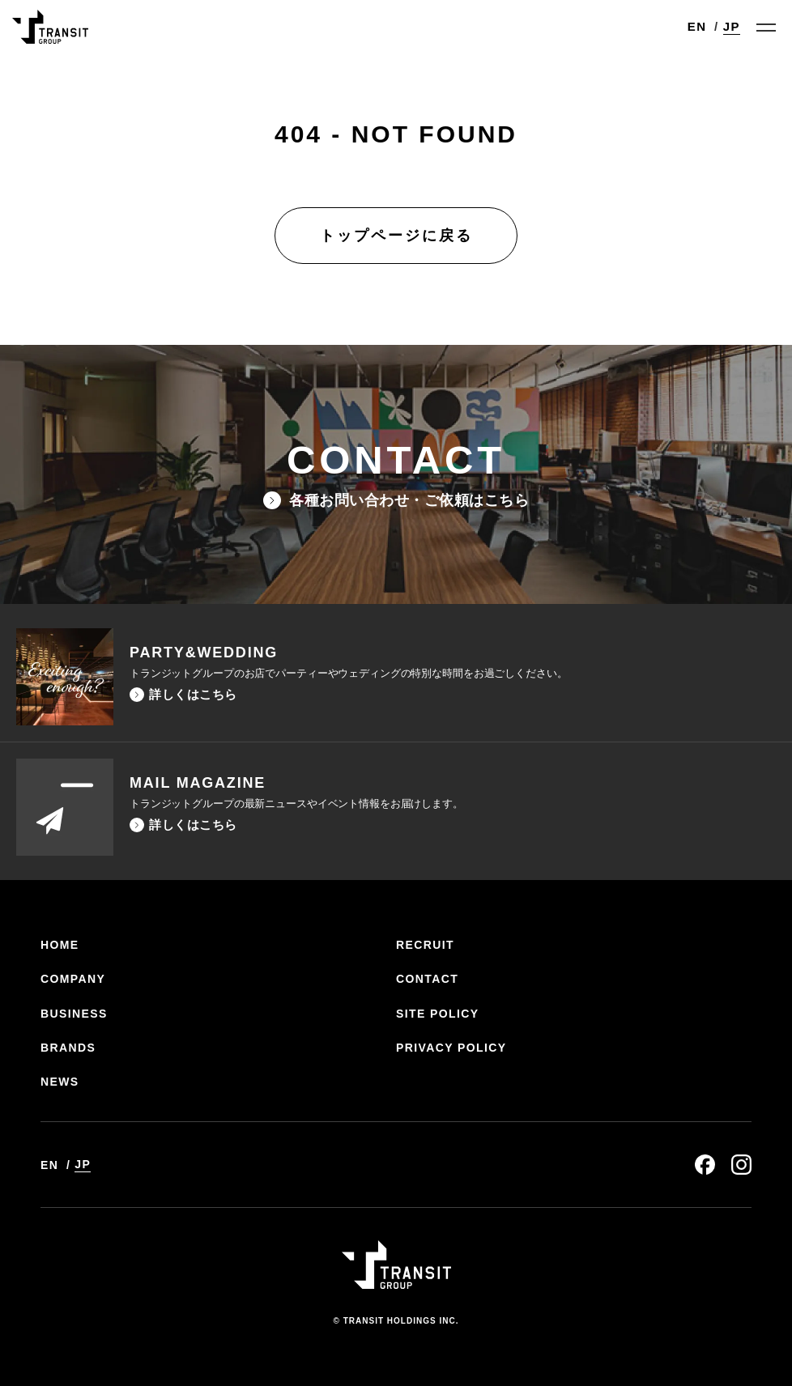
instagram (741, 1164)
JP (731, 26)
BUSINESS (74, 1013)
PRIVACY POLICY (451, 1047)
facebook (705, 1164)
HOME (59, 944)
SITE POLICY (437, 1013)
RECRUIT (425, 944)
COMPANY (72, 978)
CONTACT (427, 978)
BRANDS (68, 1047)
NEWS (59, 1081)
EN (697, 26)
